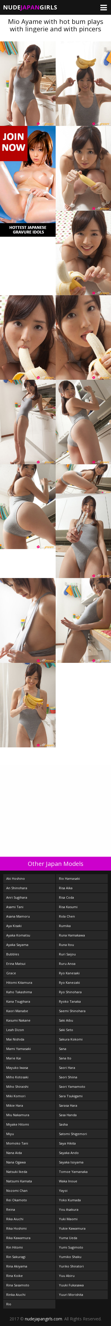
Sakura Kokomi (71, 1039)
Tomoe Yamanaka (73, 1171)
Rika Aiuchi (14, 1219)
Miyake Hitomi (17, 1124)
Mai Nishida (15, 1039)
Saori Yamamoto (72, 1086)
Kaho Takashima (19, 992)
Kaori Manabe (17, 1011)
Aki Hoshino (15, 878)
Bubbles (12, 954)
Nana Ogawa (16, 1162)
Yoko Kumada (70, 1200)
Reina (10, 1209)
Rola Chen (67, 916)
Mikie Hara (14, 1105)
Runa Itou (66, 944)
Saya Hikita (67, 1143)
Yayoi (63, 1190)
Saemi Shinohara (72, 1011)
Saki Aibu (66, 1020)
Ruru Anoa (67, 963)
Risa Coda (66, 897)
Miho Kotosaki (17, 1077)
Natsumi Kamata (19, 1181)
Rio (8, 1304)
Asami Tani (14, 907)
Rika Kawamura (18, 1238)
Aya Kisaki (14, 926)
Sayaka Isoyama (71, 1162)
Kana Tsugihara (18, 1001)
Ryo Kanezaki (69, 982)
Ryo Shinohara (70, 992)
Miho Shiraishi (17, 1086)
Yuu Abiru (67, 1275)
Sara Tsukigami (71, 1096)
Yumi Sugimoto (71, 1247)
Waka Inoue (68, 1181)
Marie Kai (13, 1058)
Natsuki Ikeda (16, 1171)
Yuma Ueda (68, 1238)
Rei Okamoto (16, 1200)
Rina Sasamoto (17, 1285)
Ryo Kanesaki (69, 973)
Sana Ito (65, 1058)
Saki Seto (66, 1030)
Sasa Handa (68, 1115)
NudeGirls (30, 7)
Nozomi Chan (17, 1190)
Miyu (10, 1134)
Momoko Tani (17, 1143)
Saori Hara (67, 1067)
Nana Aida (14, 1152)
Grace (11, 973)
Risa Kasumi (68, 907)
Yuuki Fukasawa (71, 1285)
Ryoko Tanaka (70, 1001)
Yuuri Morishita (71, 1294)
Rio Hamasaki (69, 878)
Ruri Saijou (67, 954)
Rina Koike (14, 1275)
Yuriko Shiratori (71, 1266)
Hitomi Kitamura (19, 982)
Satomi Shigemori (73, 1134)
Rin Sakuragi (15, 1256)
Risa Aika (66, 888)
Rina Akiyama (16, 1266)
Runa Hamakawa (72, 935)
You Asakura (68, 1209)
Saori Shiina (68, 1077)
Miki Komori (15, 1096)
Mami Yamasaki (18, 1048)
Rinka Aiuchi (15, 1294)
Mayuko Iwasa (17, 1067)
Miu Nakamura (17, 1115)
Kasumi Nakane (18, 1020)
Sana (62, 1048)
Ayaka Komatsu (18, 935)
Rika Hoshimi (16, 1228)
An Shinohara (16, 888)
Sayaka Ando (69, 1152)
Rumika (65, 926)
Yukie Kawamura (72, 1228)
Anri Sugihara (16, 897)
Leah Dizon (15, 1030)
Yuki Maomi (68, 1219)
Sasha (63, 1124)
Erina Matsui (15, 963)
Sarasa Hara (68, 1105)
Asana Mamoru (18, 916)
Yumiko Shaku (70, 1256)
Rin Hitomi (14, 1247)
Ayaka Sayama (17, 944)
